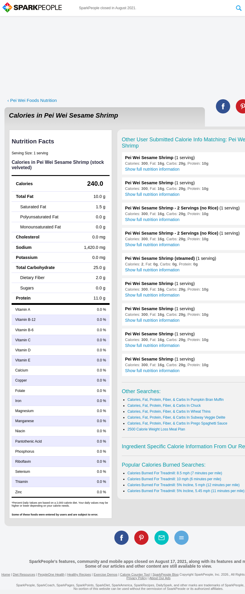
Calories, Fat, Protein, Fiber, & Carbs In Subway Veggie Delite (176, 417)
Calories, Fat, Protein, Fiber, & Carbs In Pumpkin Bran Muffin (175, 400)
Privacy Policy (137, 578)
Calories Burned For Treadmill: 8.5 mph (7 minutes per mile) (174, 473)
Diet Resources (24, 574)
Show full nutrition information (152, 169)
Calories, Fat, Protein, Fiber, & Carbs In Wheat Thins (169, 411)
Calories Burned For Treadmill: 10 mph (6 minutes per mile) (174, 479)
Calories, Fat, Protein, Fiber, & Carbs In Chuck (164, 406)
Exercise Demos (105, 574)
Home (5, 574)
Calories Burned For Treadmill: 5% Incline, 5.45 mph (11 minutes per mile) (185, 491)
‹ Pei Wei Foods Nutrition (32, 100)
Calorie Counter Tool (135, 574)
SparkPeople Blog (165, 574)
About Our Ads (160, 578)
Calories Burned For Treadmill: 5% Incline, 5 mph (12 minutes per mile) (183, 485)
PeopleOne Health (51, 574)
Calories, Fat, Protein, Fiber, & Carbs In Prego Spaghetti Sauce (177, 423)
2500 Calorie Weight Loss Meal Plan (156, 429)
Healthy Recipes (79, 574)
